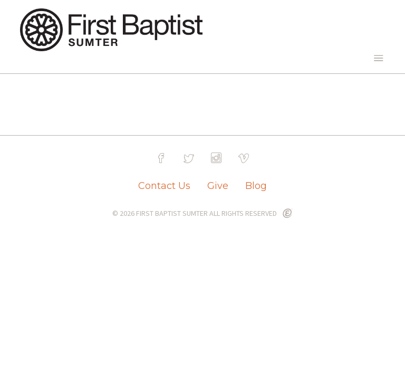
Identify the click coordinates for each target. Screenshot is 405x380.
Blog (256, 186)
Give (217, 186)
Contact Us (164, 186)
